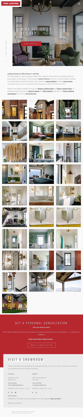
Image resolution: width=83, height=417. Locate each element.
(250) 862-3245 (12, 383)
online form (18, 403)
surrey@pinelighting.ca (39, 385)
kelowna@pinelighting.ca (15, 385)
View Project (31, 43)
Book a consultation (41, 345)
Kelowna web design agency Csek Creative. (23, 412)
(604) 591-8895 (36, 383)
